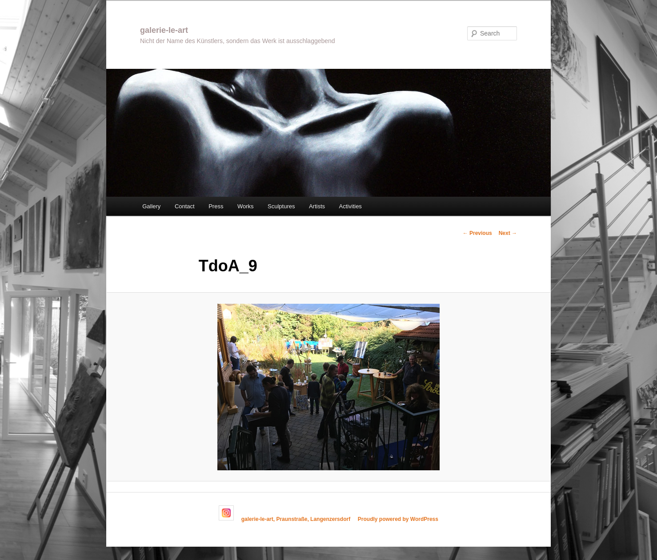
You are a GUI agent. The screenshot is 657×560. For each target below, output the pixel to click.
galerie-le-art (164, 30)
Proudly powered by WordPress (398, 519)
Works (245, 206)
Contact (185, 206)
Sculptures (281, 206)
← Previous (477, 233)
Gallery (151, 206)
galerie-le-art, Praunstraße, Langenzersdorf (295, 519)
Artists (317, 206)
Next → (508, 233)
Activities (350, 206)
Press (215, 206)
